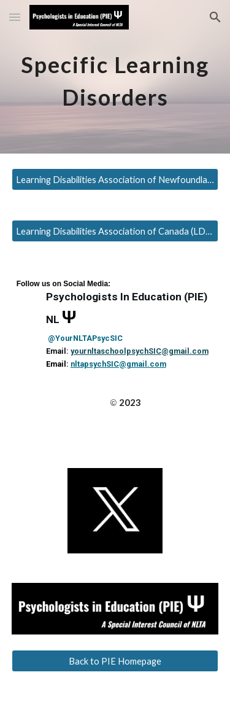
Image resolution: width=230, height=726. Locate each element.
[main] (115, 77)
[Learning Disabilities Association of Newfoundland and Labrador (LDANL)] (115, 179)
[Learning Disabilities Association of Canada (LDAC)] (115, 231)
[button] (14, 17)
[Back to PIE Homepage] (115, 661)
